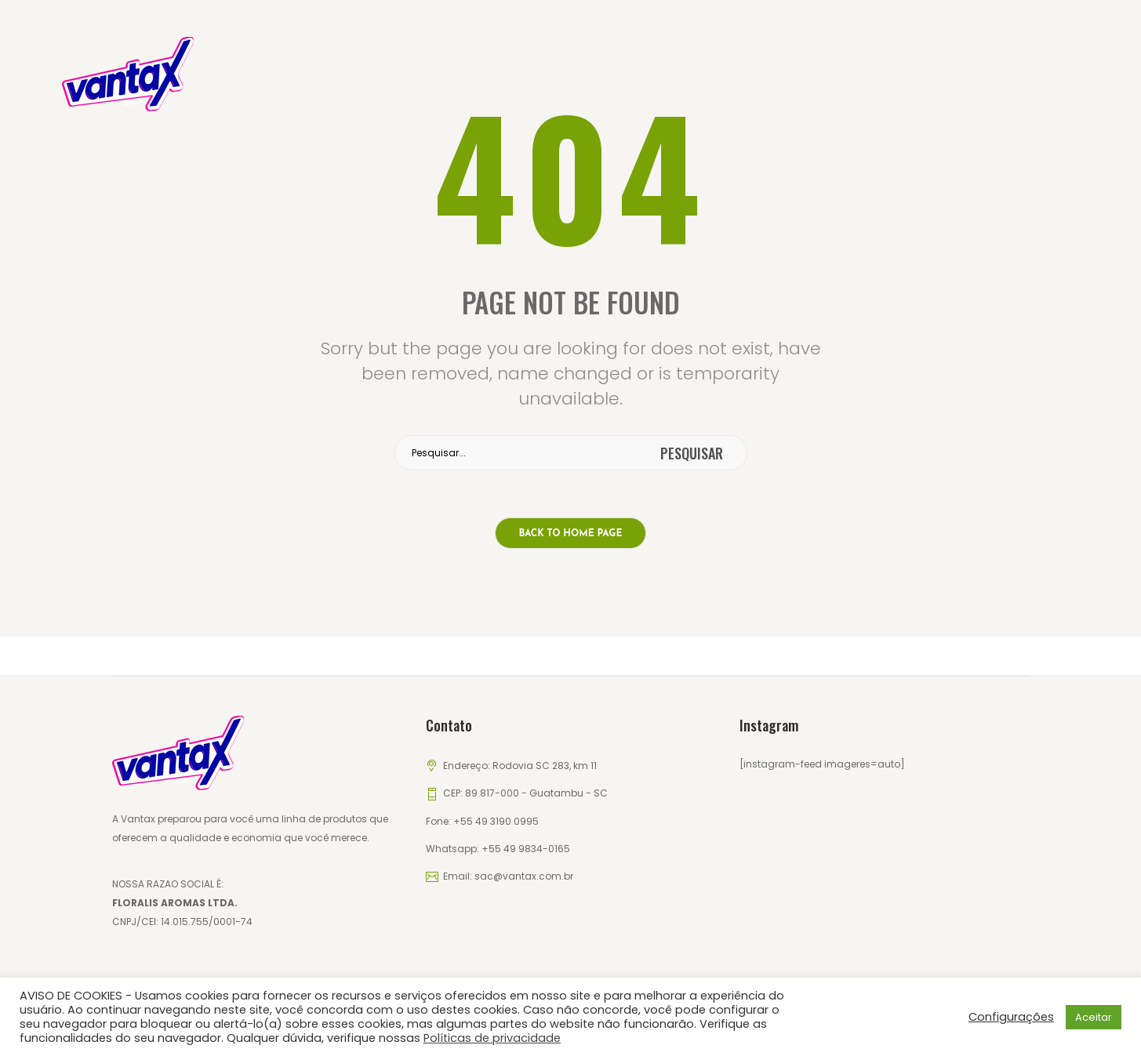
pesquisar (691, 453)
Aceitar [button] (1093, 1017)
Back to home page (571, 534)
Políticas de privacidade (492, 1038)
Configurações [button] (1011, 1017)
